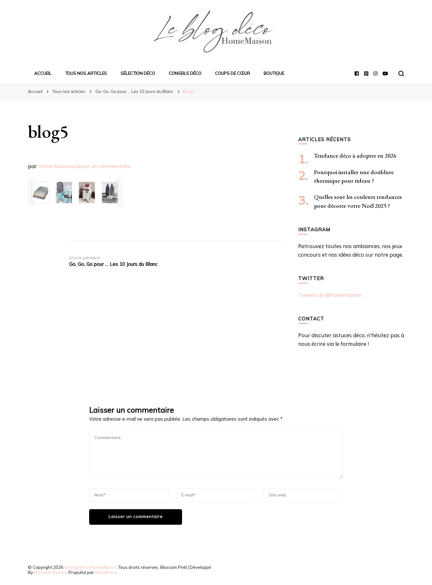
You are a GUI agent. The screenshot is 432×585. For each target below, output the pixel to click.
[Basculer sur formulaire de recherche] (401, 73)
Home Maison (55, 166)
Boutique (274, 73)
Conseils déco (185, 73)
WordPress (106, 572)
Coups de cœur (232, 73)
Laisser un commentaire (101, 166)
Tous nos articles (86, 73)
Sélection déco (138, 73)
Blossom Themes (51, 572)
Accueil (42, 73)
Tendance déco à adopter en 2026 (355, 156)
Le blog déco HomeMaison (90, 567)
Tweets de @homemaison (330, 295)
